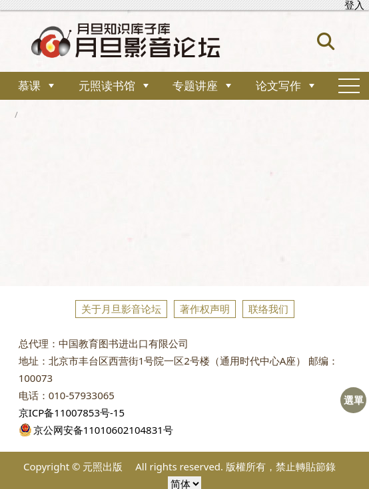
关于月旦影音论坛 (121, 308)
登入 (354, 5)
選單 (354, 400)
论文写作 (278, 85)
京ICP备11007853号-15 (72, 412)
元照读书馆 (107, 85)
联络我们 (268, 308)
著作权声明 (205, 308)
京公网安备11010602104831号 (96, 429)
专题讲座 (195, 85)
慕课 (29, 85)
